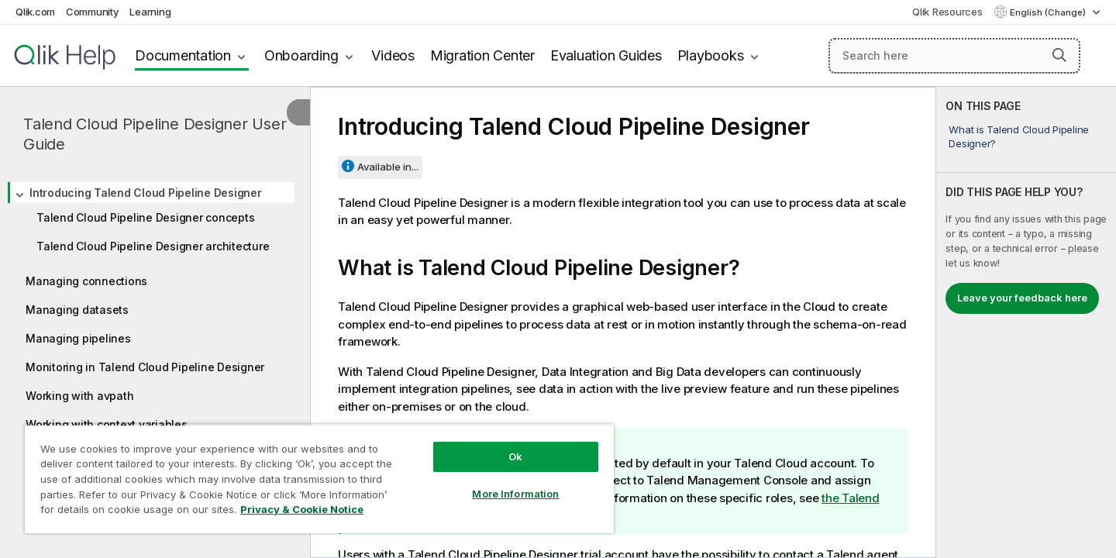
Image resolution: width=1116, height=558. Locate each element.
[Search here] (954, 56)
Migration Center (482, 55)
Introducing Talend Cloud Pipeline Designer (145, 192)
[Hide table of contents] (298, 112)
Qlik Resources (947, 11)
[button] (1059, 55)
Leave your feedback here (1022, 297)
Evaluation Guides (606, 55)
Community (92, 11)
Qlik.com (35, 11)
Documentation (183, 55)
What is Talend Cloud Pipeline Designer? (1019, 136)
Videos (393, 55)
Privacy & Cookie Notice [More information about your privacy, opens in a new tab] (301, 509)
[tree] (155, 303)
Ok (515, 456)
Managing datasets (77, 309)
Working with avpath (79, 395)
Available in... (387, 166)
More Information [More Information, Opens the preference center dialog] (515, 493)
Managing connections (86, 281)
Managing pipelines (78, 338)
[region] (319, 478)
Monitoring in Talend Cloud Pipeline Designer (145, 367)
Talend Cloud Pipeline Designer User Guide (154, 134)
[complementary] (1026, 322)
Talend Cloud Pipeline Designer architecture (152, 246)
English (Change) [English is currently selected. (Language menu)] (1049, 12)
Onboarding (301, 55)
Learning (149, 11)
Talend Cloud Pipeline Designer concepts (145, 217)
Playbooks (710, 55)
